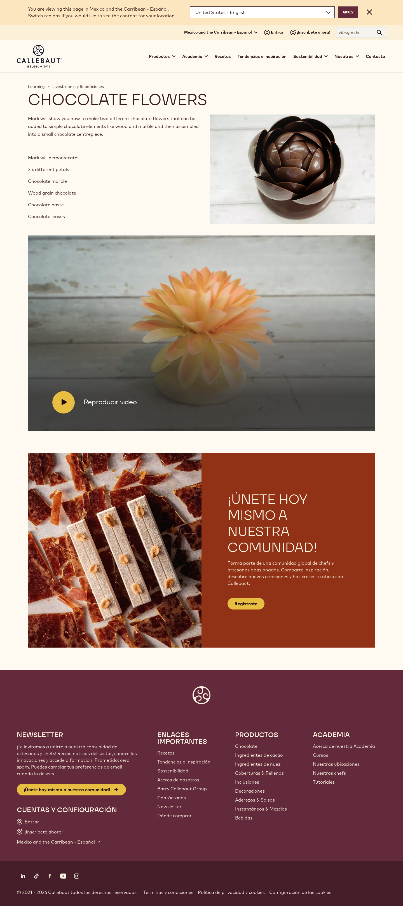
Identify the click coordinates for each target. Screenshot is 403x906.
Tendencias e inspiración (262, 56)
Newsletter (169, 806)
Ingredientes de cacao (259, 755)
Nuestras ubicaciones (336, 764)
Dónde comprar (174, 815)
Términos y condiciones (168, 892)
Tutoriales (324, 782)
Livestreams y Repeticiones (78, 86)
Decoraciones (250, 791)
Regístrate (246, 603)
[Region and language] (262, 12)
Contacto (375, 56)
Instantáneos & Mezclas (261, 809)
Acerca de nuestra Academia (344, 746)
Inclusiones (247, 782)
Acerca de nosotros (178, 780)
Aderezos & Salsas (255, 800)
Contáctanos (171, 797)
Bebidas (243, 818)
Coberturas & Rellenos (259, 773)
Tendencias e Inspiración (183, 762)
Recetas (223, 56)
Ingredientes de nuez (257, 764)
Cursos (320, 755)
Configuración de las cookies (300, 892)
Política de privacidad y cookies (231, 892)
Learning (36, 86)
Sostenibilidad (172, 771)
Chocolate (246, 746)
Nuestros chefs (329, 773)
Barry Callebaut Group (182, 788)
